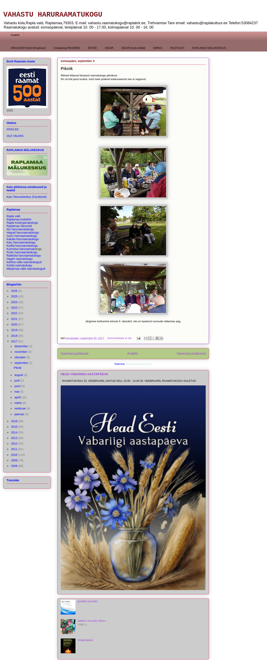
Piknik (67, 68)
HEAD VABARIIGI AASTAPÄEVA (84, 374)
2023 (14, 307)
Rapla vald (13, 216)
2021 (14, 319)
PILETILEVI (177, 47)
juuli (17, 380)
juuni (17, 386)
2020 (14, 324)
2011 (14, 449)
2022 (14, 313)
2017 (14, 341)
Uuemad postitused (74, 353)
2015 (14, 426)
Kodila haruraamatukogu (22, 245)
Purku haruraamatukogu (22, 252)
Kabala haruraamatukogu (23, 239)
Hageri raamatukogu (20, 258)
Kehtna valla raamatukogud (24, 262)
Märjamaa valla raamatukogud (26, 268)
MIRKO (157, 47)
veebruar (20, 408)
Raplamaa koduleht (19, 219)
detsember (21, 346)
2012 (14, 443)
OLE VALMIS (15, 136)
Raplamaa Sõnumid (19, 226)
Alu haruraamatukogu (20, 229)
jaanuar (19, 414)
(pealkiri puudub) (87, 601)
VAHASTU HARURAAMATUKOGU (52, 15)
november (21, 351)
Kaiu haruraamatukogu (21, 242)
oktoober (20, 357)
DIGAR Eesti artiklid (133, 47)
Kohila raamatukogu (19, 265)
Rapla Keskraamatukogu (22, 222)
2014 (14, 432)
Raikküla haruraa (24, 255)
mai (17, 391)
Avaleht (15, 35)
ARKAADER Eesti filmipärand (28, 47)
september (21, 363)
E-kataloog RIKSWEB (67, 47)
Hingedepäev (85, 640)
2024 (14, 302)
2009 (14, 460)
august (19, 375)
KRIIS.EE (13, 129)
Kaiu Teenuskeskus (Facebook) (27, 196)
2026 (14, 290)
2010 (14, 454)
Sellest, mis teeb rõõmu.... (93, 620)
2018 (14, 335)
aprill (17, 397)
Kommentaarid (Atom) (139, 364)
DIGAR (109, 47)
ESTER (92, 47)
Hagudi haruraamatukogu (23, 232)
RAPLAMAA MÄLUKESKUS (209, 47)
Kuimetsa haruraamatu (21, 249)
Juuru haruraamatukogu (22, 235)
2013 (14, 438)
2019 (14, 330)
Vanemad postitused (191, 353)
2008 (14, 466)
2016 (14, 421)
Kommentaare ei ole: (120, 338)
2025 (14, 296)
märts (18, 403)
